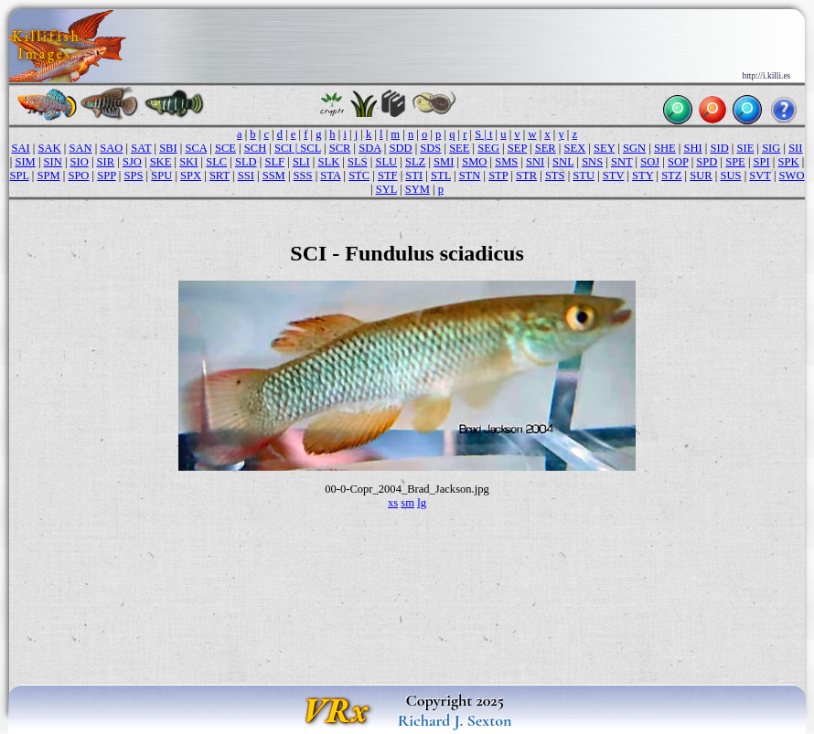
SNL (562, 161)
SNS (592, 161)
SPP (106, 175)
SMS (506, 161)
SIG (771, 148)
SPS (134, 175)
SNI (535, 161)
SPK (788, 161)
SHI (692, 148)
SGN (634, 148)
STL (441, 175)
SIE (746, 148)
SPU (161, 175)
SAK (49, 148)
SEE (459, 148)
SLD (246, 161)
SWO (792, 175)
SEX (575, 148)
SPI (762, 161)
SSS (303, 175)
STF (388, 175)
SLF (274, 161)
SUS (730, 175)
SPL (19, 175)
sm (407, 502)
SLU (386, 161)
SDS (430, 148)
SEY (604, 148)
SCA (196, 148)
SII (795, 148)
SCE (225, 148)
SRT (219, 175)
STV (613, 175)
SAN (80, 148)
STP (498, 175)
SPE (735, 161)
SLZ (415, 161)
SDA (369, 148)
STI (414, 175)
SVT (759, 175)
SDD (400, 148)
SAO (111, 148)
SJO (132, 161)
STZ (671, 175)
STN (470, 175)
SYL (386, 189)
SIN (53, 161)
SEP (517, 148)
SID (719, 148)
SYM (417, 189)
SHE (665, 148)
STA (330, 175)
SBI (168, 148)
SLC (216, 161)
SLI (301, 161)
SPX (190, 175)
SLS (358, 161)
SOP (678, 161)
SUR (701, 175)
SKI (188, 161)
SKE (161, 161)
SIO (79, 161)
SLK (329, 161)
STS (555, 175)
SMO (474, 161)
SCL (310, 148)
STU (583, 175)
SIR (106, 161)
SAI (21, 148)
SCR (340, 148)
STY (642, 175)
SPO (78, 175)
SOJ (649, 161)
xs (393, 502)
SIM (25, 161)
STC (359, 175)
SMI (444, 161)
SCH (255, 148)
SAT (141, 148)
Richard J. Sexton (455, 720)
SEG (488, 148)
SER (545, 148)
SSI (246, 175)
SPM (48, 175)
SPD (706, 161)
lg (421, 502)
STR (526, 175)
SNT (621, 161)
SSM (273, 175)
